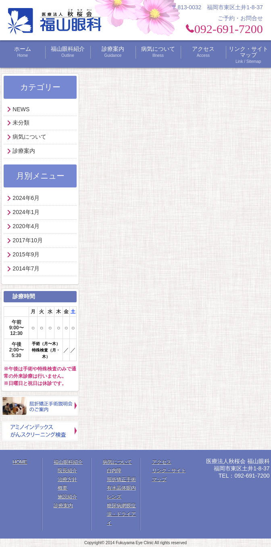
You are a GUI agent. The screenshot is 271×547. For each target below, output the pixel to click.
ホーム (22, 52)
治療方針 (67, 479)
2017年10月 (28, 240)
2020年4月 (26, 226)
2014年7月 (26, 268)
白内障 (114, 470)
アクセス (203, 52)
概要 (62, 488)
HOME (20, 462)
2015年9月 (26, 254)
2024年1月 (26, 212)
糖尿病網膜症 (121, 505)
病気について (158, 52)
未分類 (21, 122)
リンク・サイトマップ (248, 55)
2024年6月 (26, 198)
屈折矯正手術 (121, 479)
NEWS (21, 109)
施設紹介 (67, 496)
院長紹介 (67, 470)
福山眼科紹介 (68, 52)
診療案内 (113, 52)
